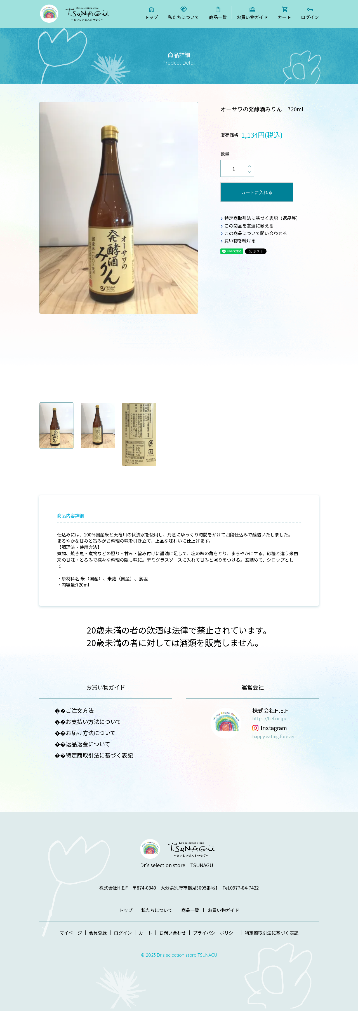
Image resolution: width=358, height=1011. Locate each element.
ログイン (310, 16)
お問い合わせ (172, 932)
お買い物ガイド (252, 16)
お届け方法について (91, 733)
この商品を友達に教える (249, 225)
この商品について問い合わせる (255, 233)
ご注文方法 (80, 710)
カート (284, 16)
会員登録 (98, 932)
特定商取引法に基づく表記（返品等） (262, 218)
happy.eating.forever (273, 736)
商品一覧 (218, 16)
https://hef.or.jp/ (269, 718)
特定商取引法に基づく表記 (99, 755)
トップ (151, 16)
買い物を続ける (240, 240)
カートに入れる (256, 192)
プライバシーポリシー (215, 932)
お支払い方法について (93, 721)
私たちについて (183, 16)
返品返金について (88, 744)
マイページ (71, 932)
